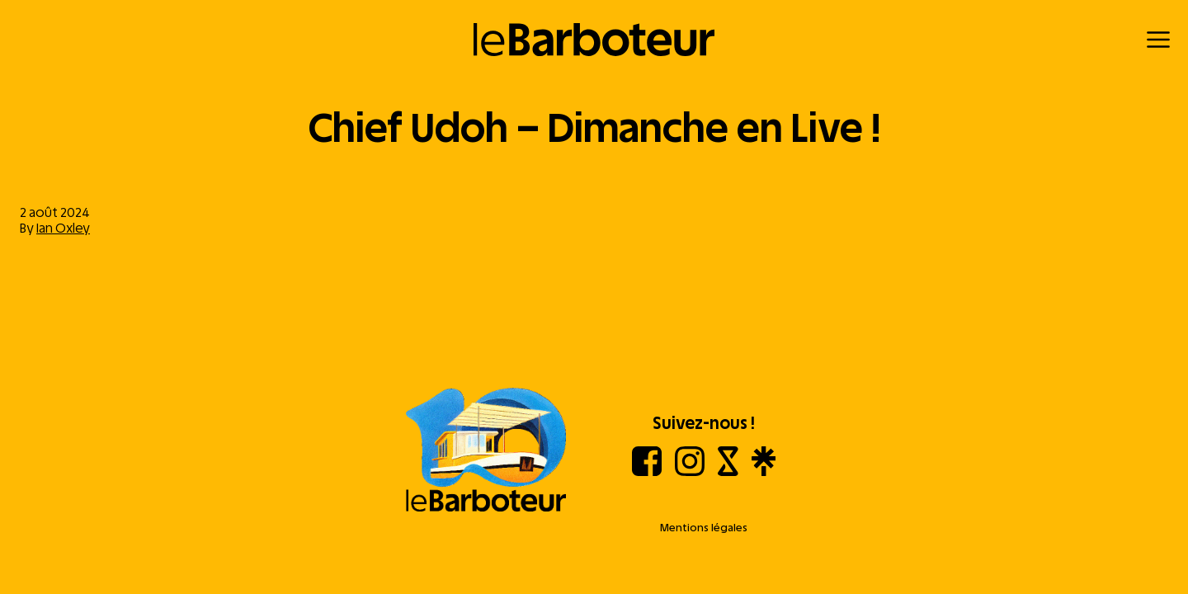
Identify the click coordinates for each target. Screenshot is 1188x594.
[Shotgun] (728, 471)
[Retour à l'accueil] (594, 39)
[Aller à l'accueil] (486, 451)
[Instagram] (689, 471)
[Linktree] (763, 471)
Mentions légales (703, 527)
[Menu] (1158, 39)
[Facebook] (646, 471)
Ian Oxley (63, 228)
